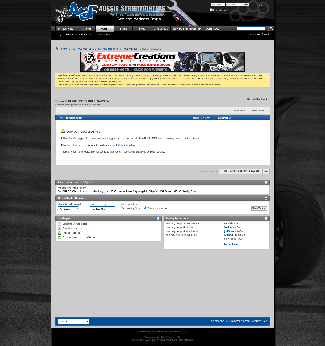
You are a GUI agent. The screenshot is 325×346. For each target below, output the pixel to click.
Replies (197, 117)
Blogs (123, 28)
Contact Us (217, 320)
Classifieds (161, 28)
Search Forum (258, 110)
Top (266, 171)
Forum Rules (231, 244)
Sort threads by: (98, 204)
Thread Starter (74, 117)
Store (142, 28)
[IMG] (227, 231)
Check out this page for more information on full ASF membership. (98, 145)
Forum (105, 28)
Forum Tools (239, 110)
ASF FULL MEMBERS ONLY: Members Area (95, 48)
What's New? (66, 28)
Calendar (69, 34)
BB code (228, 223)
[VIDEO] (228, 234)
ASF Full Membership (187, 28)
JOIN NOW (212, 28)
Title (60, 117)
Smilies (228, 227)
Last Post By (224, 117)
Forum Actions (84, 34)
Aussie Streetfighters (238, 320)
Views (206, 117)
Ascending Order (131, 208)
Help (262, 5)
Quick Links (103, 34)
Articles (86, 28)
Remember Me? (219, 10)
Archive (256, 320)
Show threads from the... (71, 204)
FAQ (58, 34)
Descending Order (155, 208)
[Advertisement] (162, 263)
